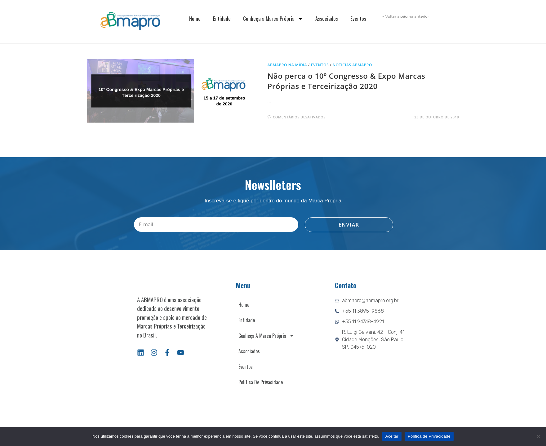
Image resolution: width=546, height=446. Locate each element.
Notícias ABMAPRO (352, 65)
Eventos (358, 18)
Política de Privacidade (260, 382)
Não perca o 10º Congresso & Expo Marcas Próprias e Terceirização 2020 (346, 81)
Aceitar (391, 436)
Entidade (222, 18)
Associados (326, 18)
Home (195, 18)
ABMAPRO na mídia (287, 65)
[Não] (538, 436)
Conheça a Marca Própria (273, 18)
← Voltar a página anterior (405, 16)
